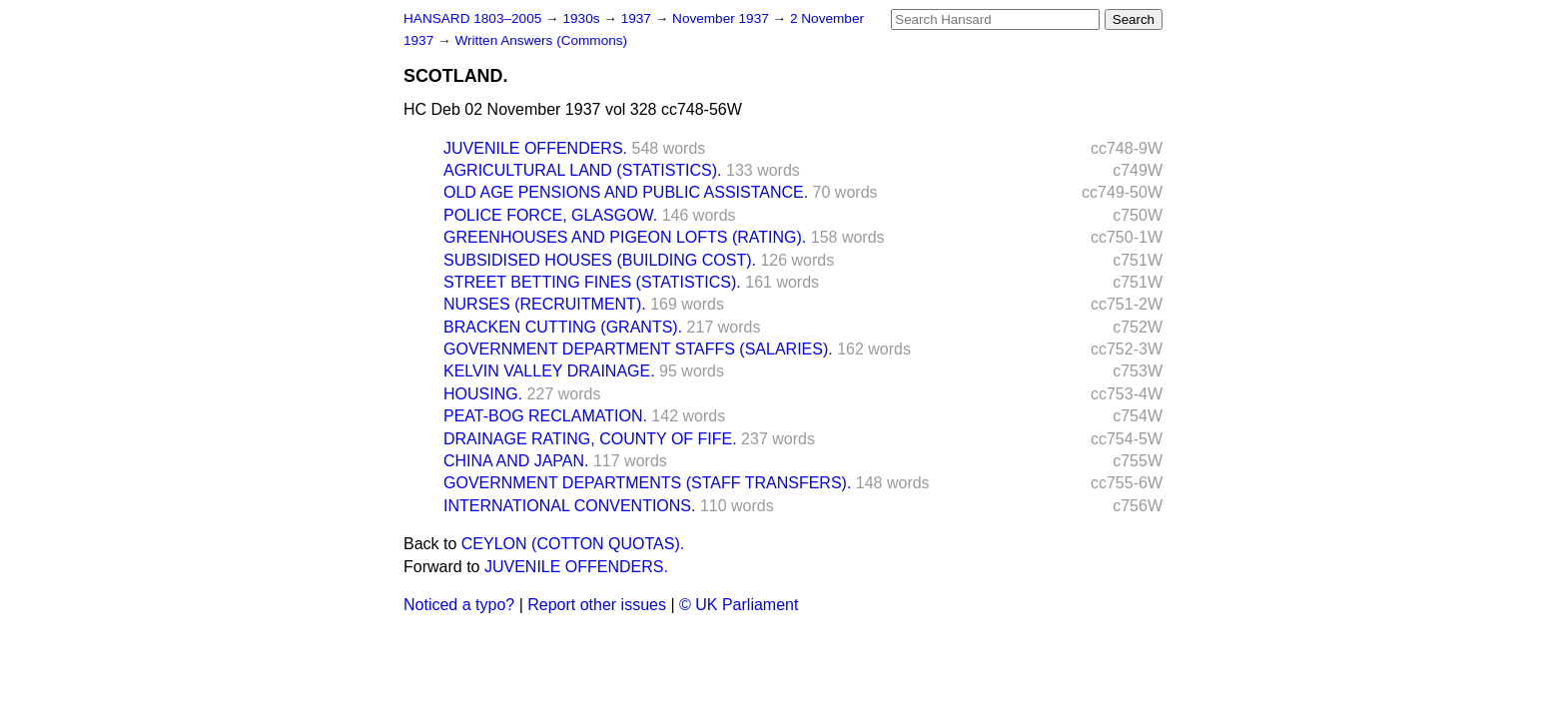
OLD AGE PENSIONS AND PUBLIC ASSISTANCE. (625, 192)
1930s (582, 18)
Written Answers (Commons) (540, 40)
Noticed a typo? (458, 604)
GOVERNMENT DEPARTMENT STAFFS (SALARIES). (638, 349)
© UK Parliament (738, 604)
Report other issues (596, 604)
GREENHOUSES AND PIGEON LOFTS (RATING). (624, 237)
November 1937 (722, 18)
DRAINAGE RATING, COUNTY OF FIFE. (590, 438)
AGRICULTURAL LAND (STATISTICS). (582, 170)
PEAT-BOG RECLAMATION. (545, 415)
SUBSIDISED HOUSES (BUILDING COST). (599, 260)
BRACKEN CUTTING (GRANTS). (562, 327)
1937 (638, 18)
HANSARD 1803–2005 (472, 18)
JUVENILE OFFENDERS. (535, 148)
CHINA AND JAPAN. (516, 460)
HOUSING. (482, 393)
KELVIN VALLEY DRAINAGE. (549, 370)
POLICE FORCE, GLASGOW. (550, 215)
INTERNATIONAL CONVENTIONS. (569, 505)
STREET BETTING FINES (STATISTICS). (592, 282)
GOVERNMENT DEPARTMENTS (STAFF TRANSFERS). (647, 482)
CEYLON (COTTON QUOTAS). (572, 543)
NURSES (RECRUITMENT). (544, 304)
